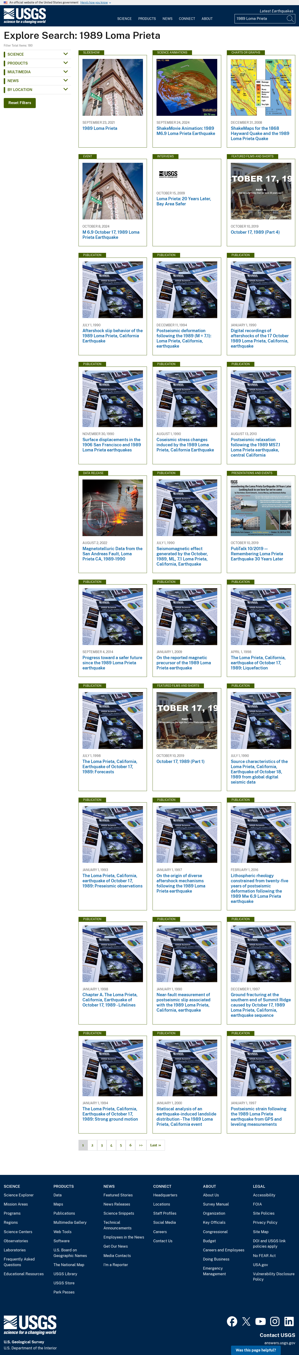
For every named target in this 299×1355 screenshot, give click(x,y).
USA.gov (260, 1265)
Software (61, 1241)
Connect (187, 19)
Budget (209, 1241)
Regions (11, 1222)
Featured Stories (118, 1195)
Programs (12, 1213)
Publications (64, 1213)
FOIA (257, 1204)
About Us (211, 1195)
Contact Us (162, 1241)
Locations (161, 1204)
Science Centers (18, 1232)
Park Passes (64, 1292)
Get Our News (115, 1246)
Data (57, 1195)
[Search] (290, 18)
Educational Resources (24, 1274)
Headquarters (165, 1195)
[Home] (25, 22)
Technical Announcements (117, 1225)
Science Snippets (118, 1213)
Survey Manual (216, 1204)
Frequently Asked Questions (19, 1262)
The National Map (68, 1265)
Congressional (215, 1232)
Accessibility (264, 1195)
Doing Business (216, 1259)
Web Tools (62, 1232)
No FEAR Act (264, 1255)
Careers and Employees (223, 1250)
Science (124, 19)
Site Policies (263, 1213)
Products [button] (17, 63)
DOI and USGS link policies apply (269, 1244)
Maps (58, 1204)
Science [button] (15, 54)
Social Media (164, 1222)
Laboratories (15, 1250)
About (207, 19)
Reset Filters (19, 103)
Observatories (16, 1241)
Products (147, 19)
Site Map (261, 1232)
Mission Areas (16, 1204)
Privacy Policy (265, 1222)
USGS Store (64, 1283)
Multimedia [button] (19, 72)
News (167, 19)
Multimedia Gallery (70, 1222)
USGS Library (65, 1274)
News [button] (13, 81)
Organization (214, 1213)
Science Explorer (19, 1195)
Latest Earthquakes (276, 11)
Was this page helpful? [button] (256, 1350)
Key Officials (214, 1222)
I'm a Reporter (115, 1265)
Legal (259, 1186)
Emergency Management (214, 1271)
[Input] (265, 18)
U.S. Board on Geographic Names (70, 1253)
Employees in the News (123, 1237)
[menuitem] (124, 16)
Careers (160, 1232)
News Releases (116, 1204)
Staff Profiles (164, 1213)
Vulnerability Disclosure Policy (274, 1277)
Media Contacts (117, 1255)
